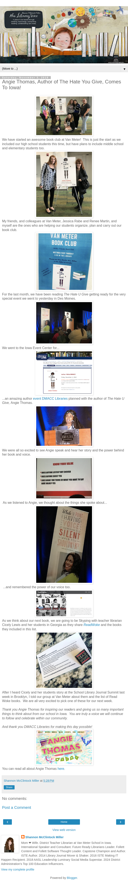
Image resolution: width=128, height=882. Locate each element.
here (61, 768)
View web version (64, 830)
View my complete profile (17, 869)
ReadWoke (92, 625)
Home (64, 821)
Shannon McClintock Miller (44, 837)
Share (9, 787)
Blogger (72, 877)
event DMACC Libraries (50, 398)
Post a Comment (16, 807)
